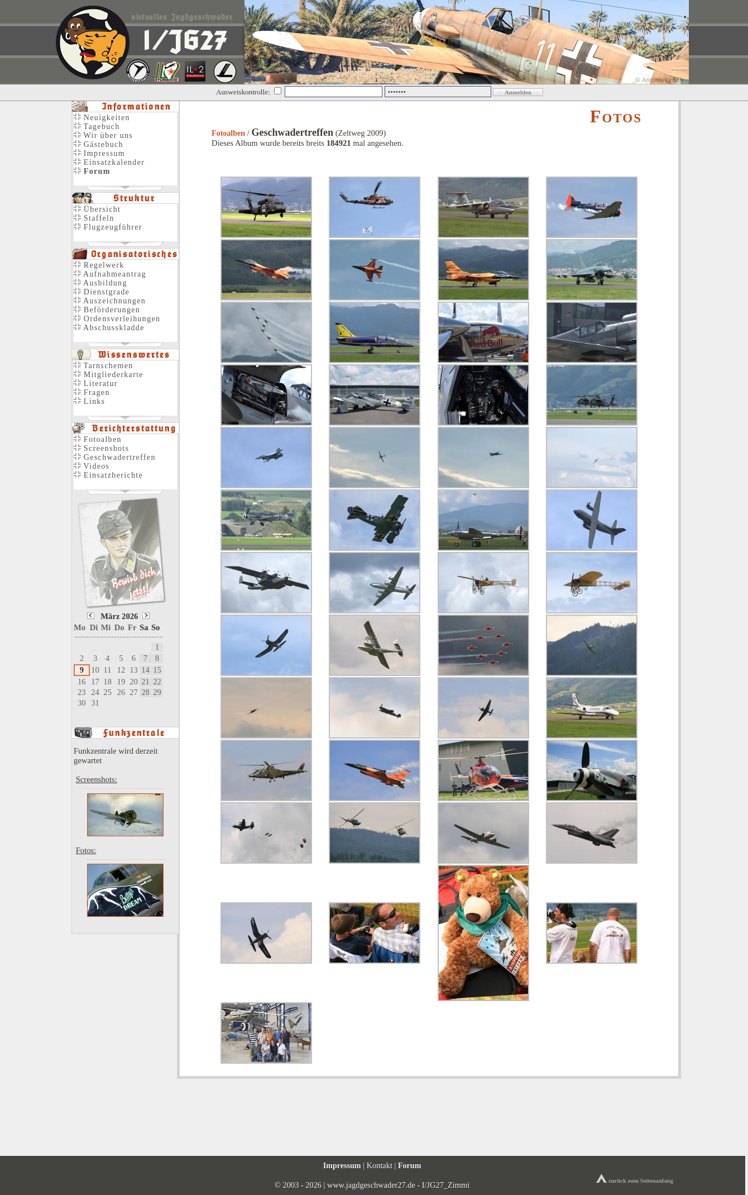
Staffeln (94, 218)
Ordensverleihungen (117, 319)
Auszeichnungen (110, 301)
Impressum (99, 153)
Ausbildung (100, 283)
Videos (91, 466)
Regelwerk (99, 265)
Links (89, 401)
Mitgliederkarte (108, 374)
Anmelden (518, 92)
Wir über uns (103, 135)
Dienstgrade (102, 292)
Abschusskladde (109, 327)
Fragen (92, 392)
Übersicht (97, 209)
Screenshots (101, 448)
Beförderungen (107, 310)
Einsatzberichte (108, 475)
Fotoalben (228, 133)
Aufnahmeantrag (110, 274)
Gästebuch (98, 144)
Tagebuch (96, 126)
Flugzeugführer (108, 227)
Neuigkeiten (102, 117)
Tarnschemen (103, 365)
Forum (409, 1165)
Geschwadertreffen (115, 457)
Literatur (96, 383)
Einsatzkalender (109, 162)
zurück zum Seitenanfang (634, 1181)
